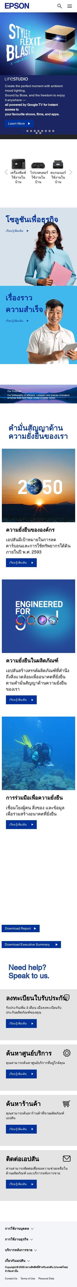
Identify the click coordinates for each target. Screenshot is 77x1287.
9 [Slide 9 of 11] (53, 131)
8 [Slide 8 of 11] (50, 131)
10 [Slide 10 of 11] (37, 133)
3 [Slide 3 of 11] (31, 131)
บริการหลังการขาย (21, 1250)
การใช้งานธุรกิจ (19, 1239)
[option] (38, 75)
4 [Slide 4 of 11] (35, 131)
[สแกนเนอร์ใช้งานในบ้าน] (58, 171)
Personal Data (46, 1278)
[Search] (59, 6)
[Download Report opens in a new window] (21, 928)
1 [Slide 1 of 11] (24, 131)
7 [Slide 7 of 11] (46, 131)
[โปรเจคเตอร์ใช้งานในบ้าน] (38, 171)
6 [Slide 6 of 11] (42, 131)
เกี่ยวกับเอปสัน (17, 1261)
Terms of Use (28, 1278)
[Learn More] (19, 123)
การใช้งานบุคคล (19, 1228)
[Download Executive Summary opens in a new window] (31, 944)
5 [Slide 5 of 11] (39, 131)
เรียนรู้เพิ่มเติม (14, 230)
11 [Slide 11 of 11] (40, 133)
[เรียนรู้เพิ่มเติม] (21, 562)
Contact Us (11, 1278)
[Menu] (69, 6)
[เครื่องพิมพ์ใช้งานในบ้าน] (18, 171)
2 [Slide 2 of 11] (27, 131)
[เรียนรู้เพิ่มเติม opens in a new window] (21, 1023)
